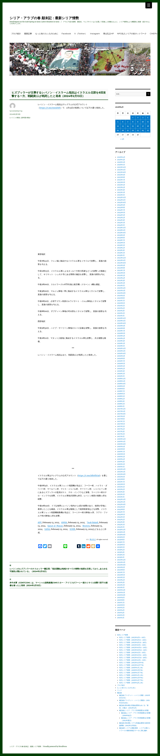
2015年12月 (121, 469)
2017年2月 (121, 434)
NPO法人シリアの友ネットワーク (131, 33)
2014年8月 (121, 509)
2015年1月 (121, 497)
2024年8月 (121, 207)
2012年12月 (121, 560)
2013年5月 (121, 547)
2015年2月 (121, 494)
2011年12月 (121, 590)
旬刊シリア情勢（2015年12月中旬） (132, 663)
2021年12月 (121, 288)
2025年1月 (121, 195)
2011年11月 (121, 592)
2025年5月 (121, 185)
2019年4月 (121, 369)
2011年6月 (121, 605)
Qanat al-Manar (55, 502)
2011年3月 (120, 613)
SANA (47, 505)
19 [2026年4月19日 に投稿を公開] (118, 130)
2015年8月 (121, 479)
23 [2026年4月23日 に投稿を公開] (138, 130)
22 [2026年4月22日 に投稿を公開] (133, 130)
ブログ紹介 (16, 33)
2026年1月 (121, 165)
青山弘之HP (108, 33)
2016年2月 (121, 464)
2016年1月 (121, 467)
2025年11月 (121, 170)
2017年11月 (121, 411)
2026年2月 (121, 162)
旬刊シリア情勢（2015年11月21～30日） (133, 658)
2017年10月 (121, 414)
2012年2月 (121, 585)
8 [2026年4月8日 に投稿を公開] (132, 122)
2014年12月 (121, 499)
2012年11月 (121, 562)
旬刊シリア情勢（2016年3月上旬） (131, 683)
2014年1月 (121, 527)
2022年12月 (121, 258)
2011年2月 (121, 615)
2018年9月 (121, 386)
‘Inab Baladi (92, 498)
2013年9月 (121, 537)
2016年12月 (121, 439)
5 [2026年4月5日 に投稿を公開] (117, 122)
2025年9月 (121, 175)
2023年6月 (121, 243)
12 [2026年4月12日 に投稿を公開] (118, 126)
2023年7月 (121, 240)
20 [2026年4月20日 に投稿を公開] (123, 130)
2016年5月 (121, 457)
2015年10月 (121, 474)
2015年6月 (121, 484)
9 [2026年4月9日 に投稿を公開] (137, 122)
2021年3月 (121, 311)
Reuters (86, 502)
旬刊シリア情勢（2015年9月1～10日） (132, 637)
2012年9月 (121, 567)
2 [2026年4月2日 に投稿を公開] (137, 117)
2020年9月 (121, 326)
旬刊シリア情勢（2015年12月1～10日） (133, 660)
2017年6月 (121, 424)
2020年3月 (121, 341)
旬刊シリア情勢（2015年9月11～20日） (133, 640)
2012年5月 (121, 577)
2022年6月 (121, 273)
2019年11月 (121, 351)
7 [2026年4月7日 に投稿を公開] (127, 122)
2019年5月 (121, 366)
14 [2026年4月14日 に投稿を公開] (128, 126)
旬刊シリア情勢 (122, 635)
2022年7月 (121, 270)
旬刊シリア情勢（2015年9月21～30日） (133, 642)
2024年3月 (121, 220)
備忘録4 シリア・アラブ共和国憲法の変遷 (134, 710)
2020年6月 (121, 333)
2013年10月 (121, 535)
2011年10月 (121, 595)
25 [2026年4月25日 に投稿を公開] (148, 130)
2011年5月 (121, 608)
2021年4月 (121, 308)
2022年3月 (121, 280)
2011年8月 (121, 600)
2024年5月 (121, 215)
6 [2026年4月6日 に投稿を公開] (122, 122)
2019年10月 (121, 353)
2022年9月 (121, 265)
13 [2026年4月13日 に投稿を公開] (123, 126)
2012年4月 (121, 580)
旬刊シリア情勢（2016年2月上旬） (131, 675)
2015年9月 (121, 477)
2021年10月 (121, 293)
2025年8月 (121, 177)
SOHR (72, 505)
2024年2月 (121, 223)
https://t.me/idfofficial (89, 451)
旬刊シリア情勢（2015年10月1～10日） (133, 645)
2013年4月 (121, 550)
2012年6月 (121, 575)
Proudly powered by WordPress (55, 746)
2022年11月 (121, 260)
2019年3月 (121, 371)
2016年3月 (121, 462)
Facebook (66, 33)
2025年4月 (121, 187)
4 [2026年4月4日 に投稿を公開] (147, 117)
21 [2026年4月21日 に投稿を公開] (128, 130)
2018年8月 (121, 389)
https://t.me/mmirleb (50, 108)
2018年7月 (121, 391)
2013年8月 (121, 540)
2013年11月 (121, 532)
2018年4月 (121, 399)
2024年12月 (121, 197)
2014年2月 (121, 525)
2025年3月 (121, 190)
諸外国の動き (26, 118)
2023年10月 (121, 233)
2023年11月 (121, 230)
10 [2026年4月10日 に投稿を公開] (143, 122)
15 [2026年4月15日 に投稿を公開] (133, 126)
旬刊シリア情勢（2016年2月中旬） (131, 678)
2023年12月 (121, 228)
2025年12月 (121, 167)
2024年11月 (121, 200)
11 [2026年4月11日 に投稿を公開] (148, 122)
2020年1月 (121, 346)
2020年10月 (121, 323)
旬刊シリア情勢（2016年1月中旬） (131, 670)
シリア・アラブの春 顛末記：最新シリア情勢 (44, 18)
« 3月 (122, 139)
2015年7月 (121, 482)
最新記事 (28, 33)
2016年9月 (121, 447)
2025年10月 (121, 172)
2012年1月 (121, 587)
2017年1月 (121, 436)
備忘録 (119, 693)
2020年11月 (121, 321)
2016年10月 (121, 444)
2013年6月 (121, 545)
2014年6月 (121, 514)
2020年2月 (121, 343)
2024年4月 (121, 218)
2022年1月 (121, 285)
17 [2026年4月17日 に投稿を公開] (143, 126)
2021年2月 (121, 313)
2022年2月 (121, 283)
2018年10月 (121, 384)
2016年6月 (121, 454)
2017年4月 (121, 429)
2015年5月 (121, 487)
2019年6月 (121, 363)
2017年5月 (121, 426)
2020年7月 (121, 331)
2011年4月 (121, 610)
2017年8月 (121, 419)
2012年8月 (121, 570)
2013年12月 (121, 530)
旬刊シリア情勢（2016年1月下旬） (131, 673)
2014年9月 (121, 507)
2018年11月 (121, 381)
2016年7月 (121, 452)
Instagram (95, 33)
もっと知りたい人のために (46, 33)
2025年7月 (121, 180)
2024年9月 (121, 205)
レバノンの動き (15, 118)
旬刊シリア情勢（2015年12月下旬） (132, 665)
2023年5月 (121, 245)
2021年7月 (121, 301)
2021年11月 (121, 291)
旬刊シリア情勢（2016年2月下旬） (131, 680)
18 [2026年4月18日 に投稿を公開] (148, 126)
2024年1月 (121, 225)
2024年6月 (121, 212)
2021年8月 (121, 298)
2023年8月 (121, 238)
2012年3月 (121, 582)
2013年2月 (121, 555)
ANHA (64, 498)
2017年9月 (121, 416)
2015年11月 (121, 472)
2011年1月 (120, 618)
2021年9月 (121, 296)
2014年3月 (121, 522)
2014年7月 (121, 512)
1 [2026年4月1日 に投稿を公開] (132, 117)
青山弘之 (93, 515)
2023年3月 (121, 250)
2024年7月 (121, 210)
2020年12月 (121, 318)
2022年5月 (121, 275)
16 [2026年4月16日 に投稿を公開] (138, 126)
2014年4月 (121, 519)
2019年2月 (121, 374)
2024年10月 (121, 202)
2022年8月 (121, 268)
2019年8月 (121, 358)
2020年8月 (121, 328)
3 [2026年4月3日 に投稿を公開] (142, 117)
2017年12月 (121, 409)
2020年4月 (121, 338)
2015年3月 (121, 492)
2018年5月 (121, 396)
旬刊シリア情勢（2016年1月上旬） (131, 668)
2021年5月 (121, 306)
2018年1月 (121, 406)
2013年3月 (121, 552)
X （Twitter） (80, 33)
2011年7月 (121, 603)
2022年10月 (121, 263)
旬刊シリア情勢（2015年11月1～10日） (133, 653)
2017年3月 (121, 431)
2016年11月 (121, 441)
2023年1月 (121, 255)
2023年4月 (121, 248)
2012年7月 (121, 572)
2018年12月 (121, 379)
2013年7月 (121, 542)
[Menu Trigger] (148, 5)
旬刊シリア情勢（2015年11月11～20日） (133, 655)
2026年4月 (121, 157)
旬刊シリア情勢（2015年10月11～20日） (133, 647)
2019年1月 (121, 376)
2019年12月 (121, 348)
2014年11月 (121, 502)
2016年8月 (121, 449)
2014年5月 (121, 517)
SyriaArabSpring (16, 111)
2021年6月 (121, 303)
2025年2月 (121, 192)
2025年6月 (121, 182)
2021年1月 (121, 316)
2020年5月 (121, 336)
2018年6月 (121, 394)
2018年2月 (121, 404)
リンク (119, 690)
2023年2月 (121, 253)
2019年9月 (121, 356)
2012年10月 (121, 565)
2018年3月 (121, 401)
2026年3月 (121, 160)
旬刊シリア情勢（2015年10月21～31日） (133, 650)
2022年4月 (121, 278)
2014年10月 (121, 504)
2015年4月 (121, 489)
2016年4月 (121, 459)
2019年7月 (121, 361)
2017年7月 (121, 421)
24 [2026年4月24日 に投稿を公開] (143, 130)
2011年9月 (121, 598)
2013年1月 (120, 557)
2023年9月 (121, 235)
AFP (39, 498)
